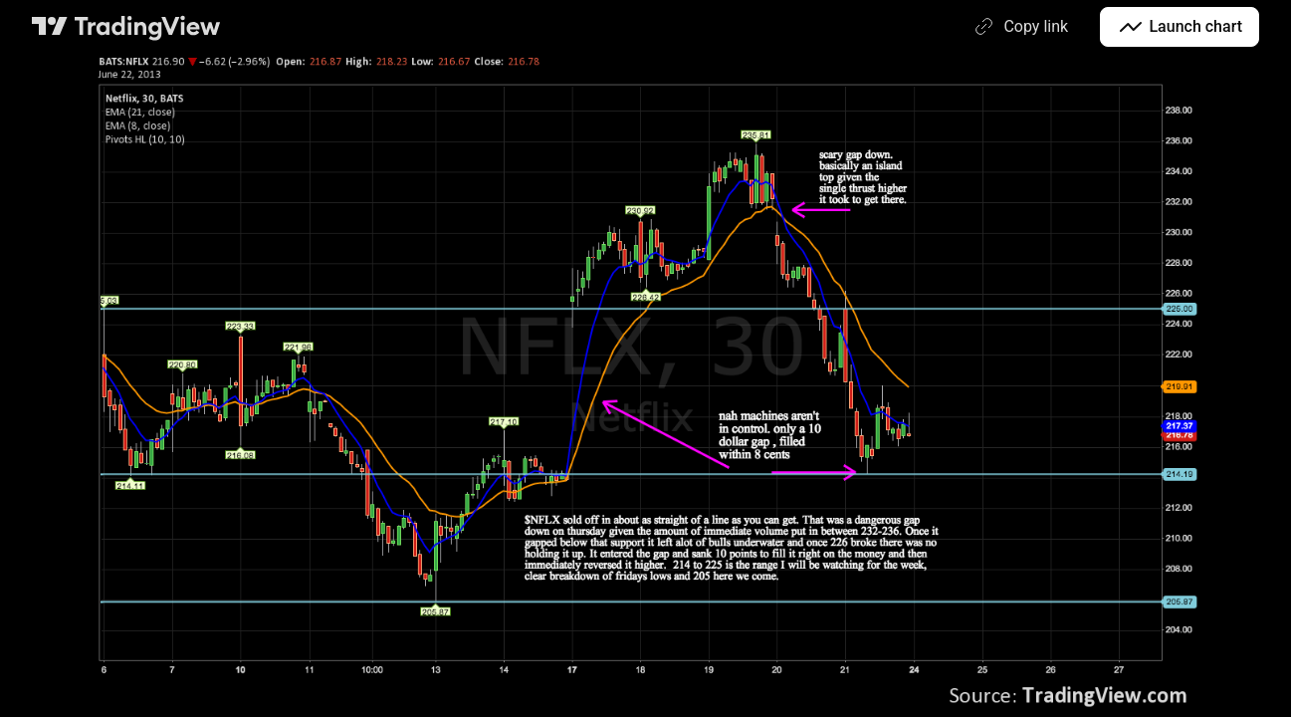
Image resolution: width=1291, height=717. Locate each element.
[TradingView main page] (126, 27)
